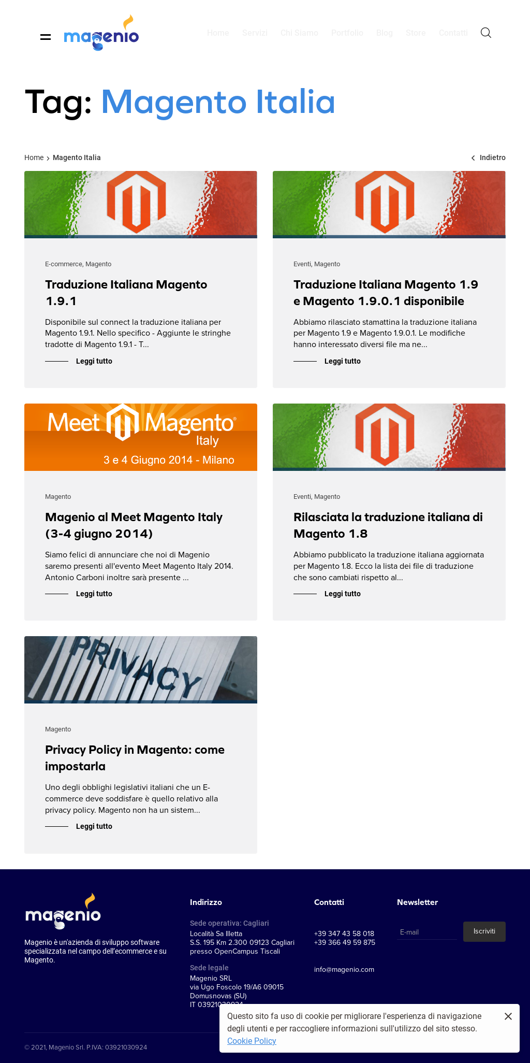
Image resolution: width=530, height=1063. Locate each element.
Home (33, 157)
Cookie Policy (251, 1040)
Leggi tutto (94, 361)
